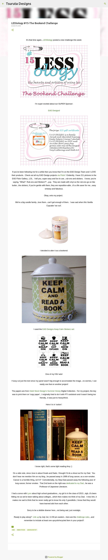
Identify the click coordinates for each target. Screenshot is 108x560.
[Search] (34, 3)
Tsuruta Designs (18, 3)
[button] (12, 30)
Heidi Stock (21, 530)
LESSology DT (32, 530)
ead (13, 530)
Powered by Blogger (54, 557)
